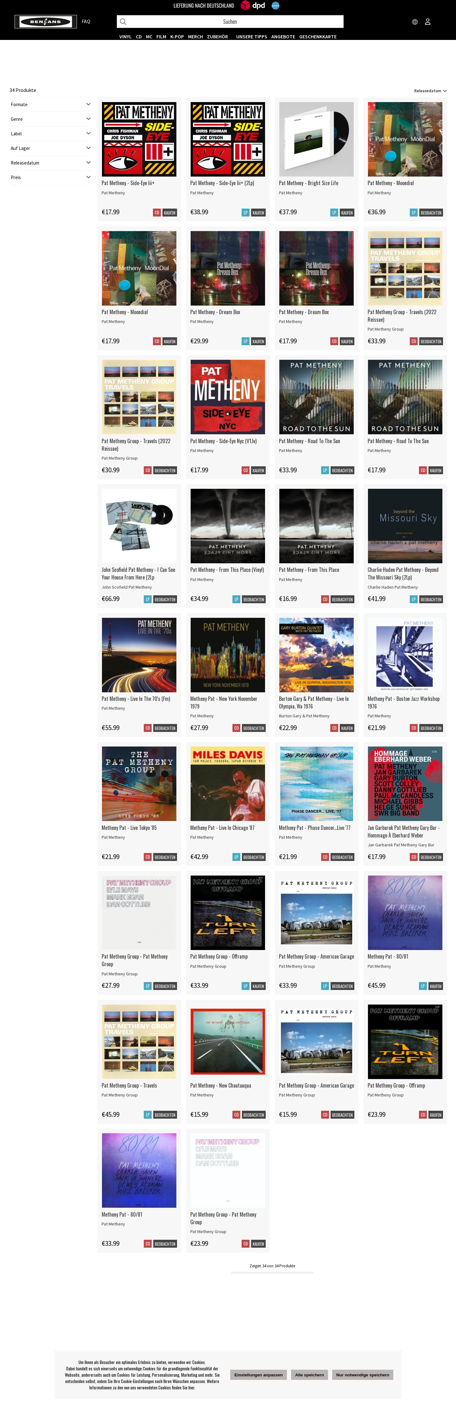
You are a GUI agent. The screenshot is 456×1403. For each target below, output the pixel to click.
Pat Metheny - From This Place (309, 569)
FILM (161, 36)
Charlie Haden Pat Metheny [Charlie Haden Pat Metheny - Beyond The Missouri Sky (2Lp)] (393, 587)
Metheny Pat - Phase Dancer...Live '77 (315, 827)
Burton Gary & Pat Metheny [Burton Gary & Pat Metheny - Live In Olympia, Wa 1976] (304, 716)
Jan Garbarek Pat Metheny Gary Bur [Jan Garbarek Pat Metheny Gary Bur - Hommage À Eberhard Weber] (401, 845)
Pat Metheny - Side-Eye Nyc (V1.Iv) (223, 441)
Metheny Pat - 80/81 (388, 956)
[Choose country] (415, 22)
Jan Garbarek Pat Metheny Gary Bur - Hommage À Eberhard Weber (404, 831)
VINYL (125, 36)
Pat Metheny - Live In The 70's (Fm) (136, 698)
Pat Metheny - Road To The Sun (309, 441)
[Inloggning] (428, 22)
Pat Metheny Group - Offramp (219, 956)
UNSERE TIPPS (251, 36)
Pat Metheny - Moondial (391, 183)
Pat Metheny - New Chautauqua (220, 1085)
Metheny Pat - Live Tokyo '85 (129, 827)
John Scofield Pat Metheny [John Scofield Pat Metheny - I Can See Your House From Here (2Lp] (127, 587)
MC (149, 36)
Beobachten (431, 213)
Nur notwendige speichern (362, 1375)
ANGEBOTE (283, 36)
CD (139, 36)
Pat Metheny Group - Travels (129, 1085)
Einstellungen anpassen (258, 1375)
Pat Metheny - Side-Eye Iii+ (128, 183)
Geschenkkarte (318, 36)
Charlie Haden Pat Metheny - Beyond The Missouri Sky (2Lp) (403, 573)
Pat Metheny (113, 193)
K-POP (177, 36)
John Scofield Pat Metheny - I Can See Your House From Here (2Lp (138, 573)
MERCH (195, 36)
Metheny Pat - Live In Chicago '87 (222, 827)
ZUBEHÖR (217, 36)
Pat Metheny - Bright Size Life (308, 183)
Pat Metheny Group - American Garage (316, 956)
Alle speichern (309, 1375)
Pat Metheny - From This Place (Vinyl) (227, 569)
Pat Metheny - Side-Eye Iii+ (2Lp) (222, 183)
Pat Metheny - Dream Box (215, 312)
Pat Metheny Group (386, 329)
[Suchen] (230, 21)
